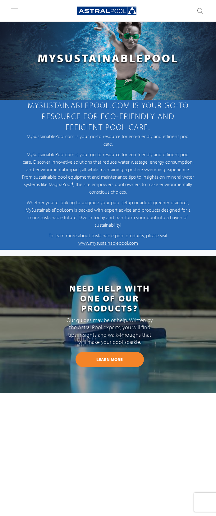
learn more (109, 359)
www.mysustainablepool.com (108, 243)
